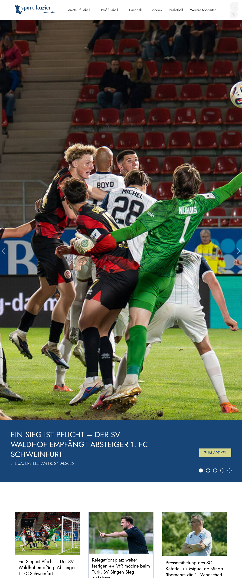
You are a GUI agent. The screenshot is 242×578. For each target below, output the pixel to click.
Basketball (176, 10)
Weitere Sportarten (203, 10)
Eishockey (155, 10)
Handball (135, 10)
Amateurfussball (79, 10)
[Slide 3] (215, 470)
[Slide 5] (229, 470)
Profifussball (109, 10)
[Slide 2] (208, 470)
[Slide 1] (201, 470)
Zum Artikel (215, 453)
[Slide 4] (222, 470)
